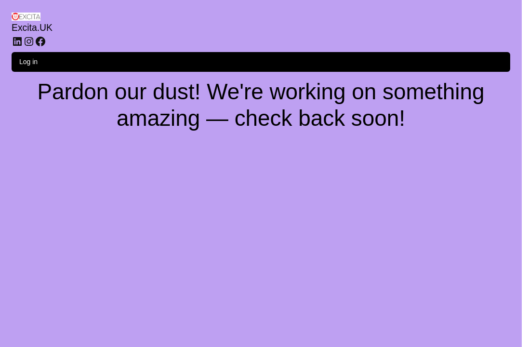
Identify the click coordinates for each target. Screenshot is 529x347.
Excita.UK (32, 27)
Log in (28, 62)
